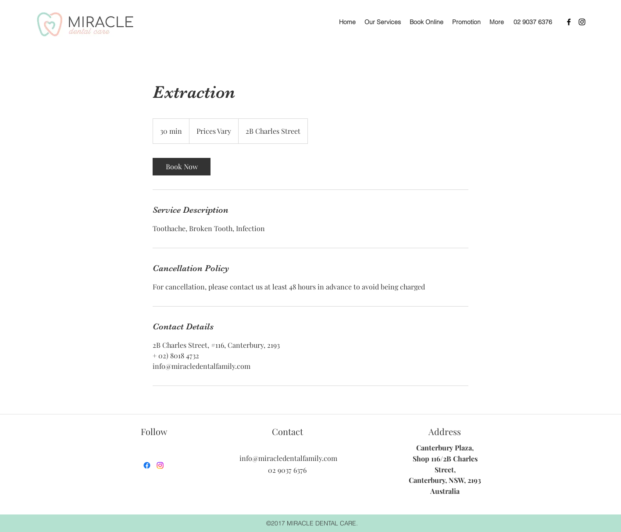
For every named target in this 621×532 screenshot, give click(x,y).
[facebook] (568, 22)
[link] (182, 166)
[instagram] (582, 22)
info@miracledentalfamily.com (288, 458)
